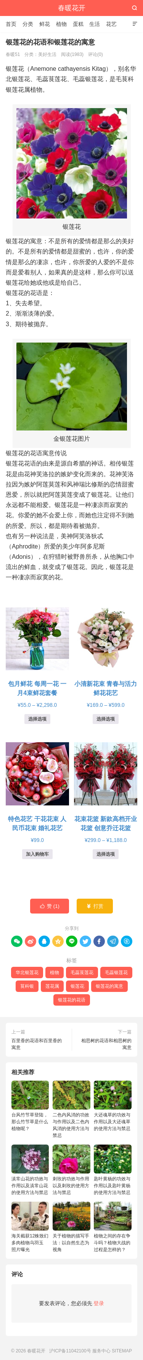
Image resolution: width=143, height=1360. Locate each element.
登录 (98, 1303)
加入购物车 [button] (37, 854)
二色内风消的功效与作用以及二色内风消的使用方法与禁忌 (71, 1109)
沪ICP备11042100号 (70, 1351)
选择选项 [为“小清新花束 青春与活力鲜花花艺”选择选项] (105, 719)
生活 (94, 24)
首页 (11, 24)
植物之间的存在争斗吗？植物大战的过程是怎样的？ (112, 1227)
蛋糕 (78, 24)
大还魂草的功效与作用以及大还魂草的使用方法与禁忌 (112, 1106)
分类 (27, 24)
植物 (61, 24)
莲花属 (52, 986)
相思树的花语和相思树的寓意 (106, 1044)
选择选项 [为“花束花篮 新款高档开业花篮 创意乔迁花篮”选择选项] (105, 854)
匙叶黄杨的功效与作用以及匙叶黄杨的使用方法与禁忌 (112, 1170)
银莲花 (77, 986)
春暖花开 (71, 8)
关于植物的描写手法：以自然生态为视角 (71, 1227)
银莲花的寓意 (109, 986)
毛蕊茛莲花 (82, 972)
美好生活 (47, 54)
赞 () (49, 906)
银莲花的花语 (71, 1000)
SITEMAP (122, 1351)
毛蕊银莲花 (116, 972)
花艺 (111, 24)
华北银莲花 (27, 972)
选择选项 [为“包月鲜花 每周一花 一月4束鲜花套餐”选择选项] (37, 719)
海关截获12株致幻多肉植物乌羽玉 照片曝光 (30, 1227)
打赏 (94, 906)
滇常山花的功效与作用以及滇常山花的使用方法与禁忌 (30, 1170)
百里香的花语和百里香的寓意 (36, 1044)
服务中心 (101, 1351)
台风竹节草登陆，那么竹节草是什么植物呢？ (30, 1106)
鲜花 (44, 24)
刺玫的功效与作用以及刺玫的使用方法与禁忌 (71, 1170)
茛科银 (27, 986)
